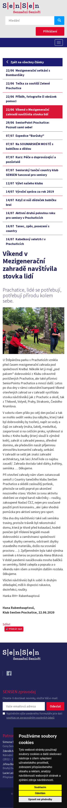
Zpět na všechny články (25, 62)
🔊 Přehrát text (14, 628)
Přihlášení (50, 31)
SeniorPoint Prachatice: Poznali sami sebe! (27, 124)
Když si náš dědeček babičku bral (31, 202)
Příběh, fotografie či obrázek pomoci (31, 98)
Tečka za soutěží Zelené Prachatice (28, 85)
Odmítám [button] (40, 793)
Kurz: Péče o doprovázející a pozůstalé (31, 159)
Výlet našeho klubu (24, 183)
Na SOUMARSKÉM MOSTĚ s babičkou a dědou (29, 146)
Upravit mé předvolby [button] (40, 799)
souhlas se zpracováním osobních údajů (30, 717)
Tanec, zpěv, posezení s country (27, 228)
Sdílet (6, 624)
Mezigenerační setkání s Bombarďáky (28, 72)
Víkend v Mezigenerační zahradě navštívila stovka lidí (27, 111)
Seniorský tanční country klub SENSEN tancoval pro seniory (32, 172)
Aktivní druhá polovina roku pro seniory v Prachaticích (30, 215)
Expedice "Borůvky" (25, 136)
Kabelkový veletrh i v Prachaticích (26, 241)
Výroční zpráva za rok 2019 (30, 191)
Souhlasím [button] (40, 787)
